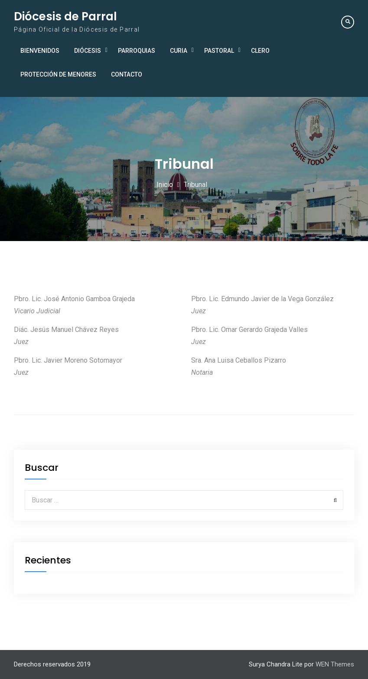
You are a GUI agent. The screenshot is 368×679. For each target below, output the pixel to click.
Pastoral (219, 50)
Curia (178, 50)
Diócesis (87, 50)
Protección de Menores (58, 74)
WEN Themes (335, 664)
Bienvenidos (39, 50)
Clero (260, 50)
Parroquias (136, 50)
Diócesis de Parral (65, 16)
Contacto (126, 74)
